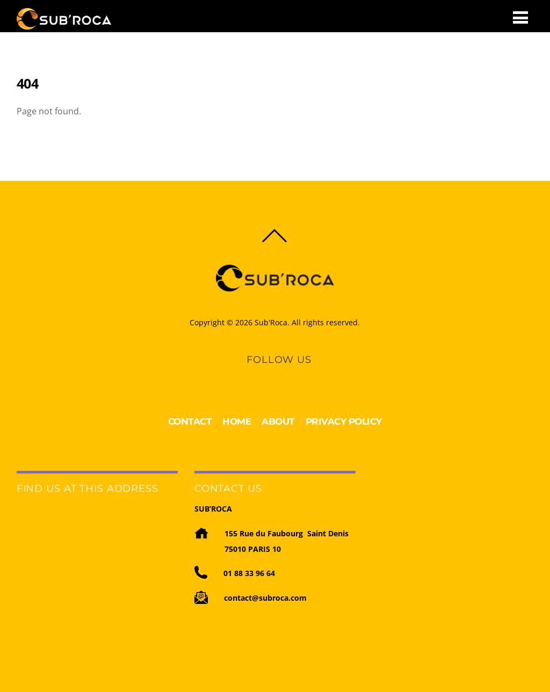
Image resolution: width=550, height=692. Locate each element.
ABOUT (278, 421)
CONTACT (190, 421)
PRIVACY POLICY (344, 421)
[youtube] (287, 375)
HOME (236, 421)
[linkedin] (269, 375)
